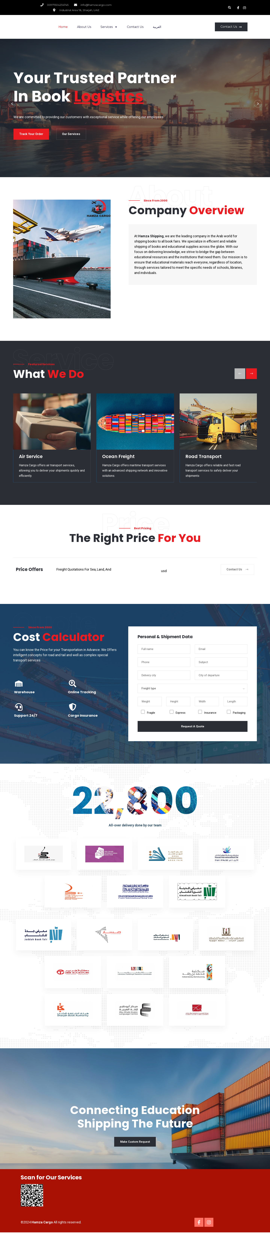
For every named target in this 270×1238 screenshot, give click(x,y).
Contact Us (135, 27)
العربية (157, 27)
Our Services (92, 136)
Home (63, 27)
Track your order (44, 136)
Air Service (31, 459)
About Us (84, 27)
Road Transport (203, 459)
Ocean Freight (118, 459)
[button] (229, 7)
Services (109, 27)
